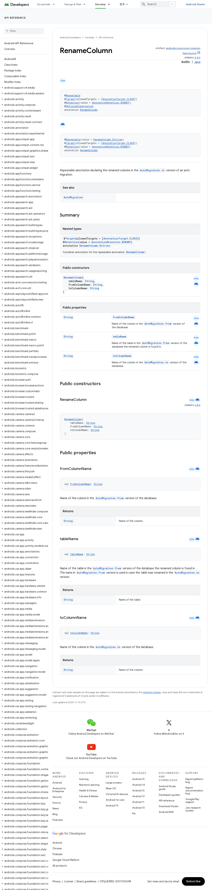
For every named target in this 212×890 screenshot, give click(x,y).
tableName (119, 336)
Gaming (84, 779)
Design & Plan (73, 4)
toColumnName (122, 356)
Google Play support (192, 800)
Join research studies (193, 809)
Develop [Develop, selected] (100, 4)
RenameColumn (89, 109)
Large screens (114, 782)
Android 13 (138, 790)
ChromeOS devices (117, 794)
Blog (55, 814)
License (68, 881)
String (89, 281)
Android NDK (166, 812)
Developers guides (169, 794)
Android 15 (138, 779)
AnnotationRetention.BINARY (110, 102)
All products (60, 865)
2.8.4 (197, 405)
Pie (133, 813)
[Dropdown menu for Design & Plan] (86, 4)
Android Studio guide (167, 788)
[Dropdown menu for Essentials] (55, 4)
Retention (72, 102)
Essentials (44, 4)
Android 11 (138, 802)
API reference (15, 17)
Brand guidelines (86, 881)
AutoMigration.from (157, 323)
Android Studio (195, 4)
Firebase (57, 854)
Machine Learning (89, 784)
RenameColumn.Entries (107, 139)
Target (70, 99)
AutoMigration (73, 197)
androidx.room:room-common (183, 48)
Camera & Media (88, 796)
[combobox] (158, 4)
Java (197, 62)
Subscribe (193, 881)
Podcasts (58, 819)
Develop (89, 37)
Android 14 (138, 784)
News (56, 808)
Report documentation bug (194, 790)
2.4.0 (197, 57)
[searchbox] (24, 31)
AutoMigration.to (152, 170)
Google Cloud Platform (66, 860)
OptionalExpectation (79, 106)
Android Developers (70, 37)
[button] (23, 88)
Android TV (112, 805)
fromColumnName (123, 317)
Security (57, 797)
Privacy (83, 802)
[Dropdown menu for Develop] (110, 4)
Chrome (57, 848)
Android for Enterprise (59, 790)
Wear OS (111, 788)
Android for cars (115, 799)
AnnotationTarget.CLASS (118, 99)
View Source (189, 53)
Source (57, 802)
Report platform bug (194, 780)
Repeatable (73, 95)
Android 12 (138, 796)
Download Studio (168, 806)
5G (81, 807)
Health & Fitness (88, 790)
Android (57, 782)
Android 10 (138, 807)
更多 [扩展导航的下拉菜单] (122, 4)
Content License (152, 692)
